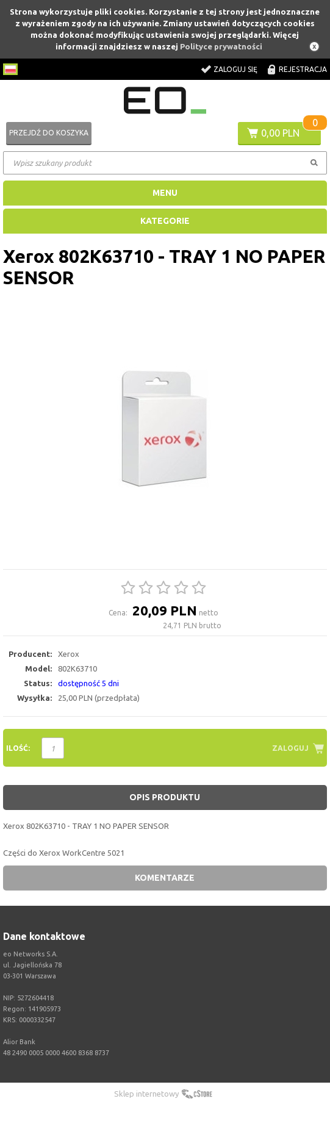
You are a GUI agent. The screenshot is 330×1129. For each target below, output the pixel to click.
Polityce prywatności (221, 46)
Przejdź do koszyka (48, 133)
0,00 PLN (280, 132)
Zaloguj (290, 748)
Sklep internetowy (146, 1093)
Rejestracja (303, 69)
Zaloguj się (235, 69)
